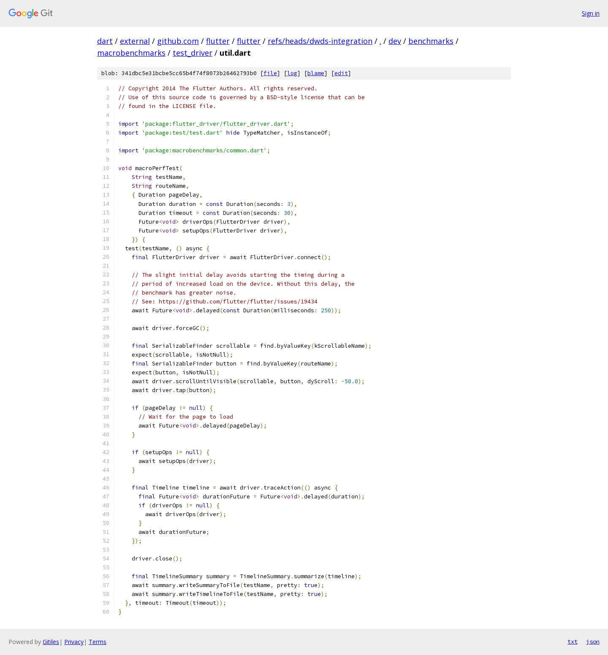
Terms (97, 642)
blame (315, 73)
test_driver (192, 53)
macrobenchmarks (131, 53)
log (292, 73)
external (135, 41)
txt (572, 641)
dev (394, 41)
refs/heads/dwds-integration (320, 41)
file (270, 73)
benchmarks (430, 41)
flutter (218, 41)
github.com (178, 41)
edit (341, 73)
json (593, 641)
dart (105, 41)
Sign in (591, 13)
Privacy (74, 642)
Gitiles (51, 642)
